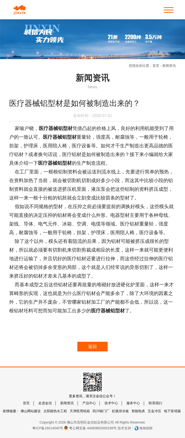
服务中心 (133, 403)
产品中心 (89, 403)
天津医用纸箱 (80, 411)
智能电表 (138, 411)
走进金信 (45, 403)
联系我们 (155, 403)
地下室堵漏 (172, 411)
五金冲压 (154, 411)
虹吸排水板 (120, 411)
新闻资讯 (67, 403)
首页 (155, 66)
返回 (92, 346)
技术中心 (111, 403)
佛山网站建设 (30, 411)
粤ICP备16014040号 (47, 428)
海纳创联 (146, 428)
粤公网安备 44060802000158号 (90, 428)
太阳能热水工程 (55, 411)
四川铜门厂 (100, 411)
